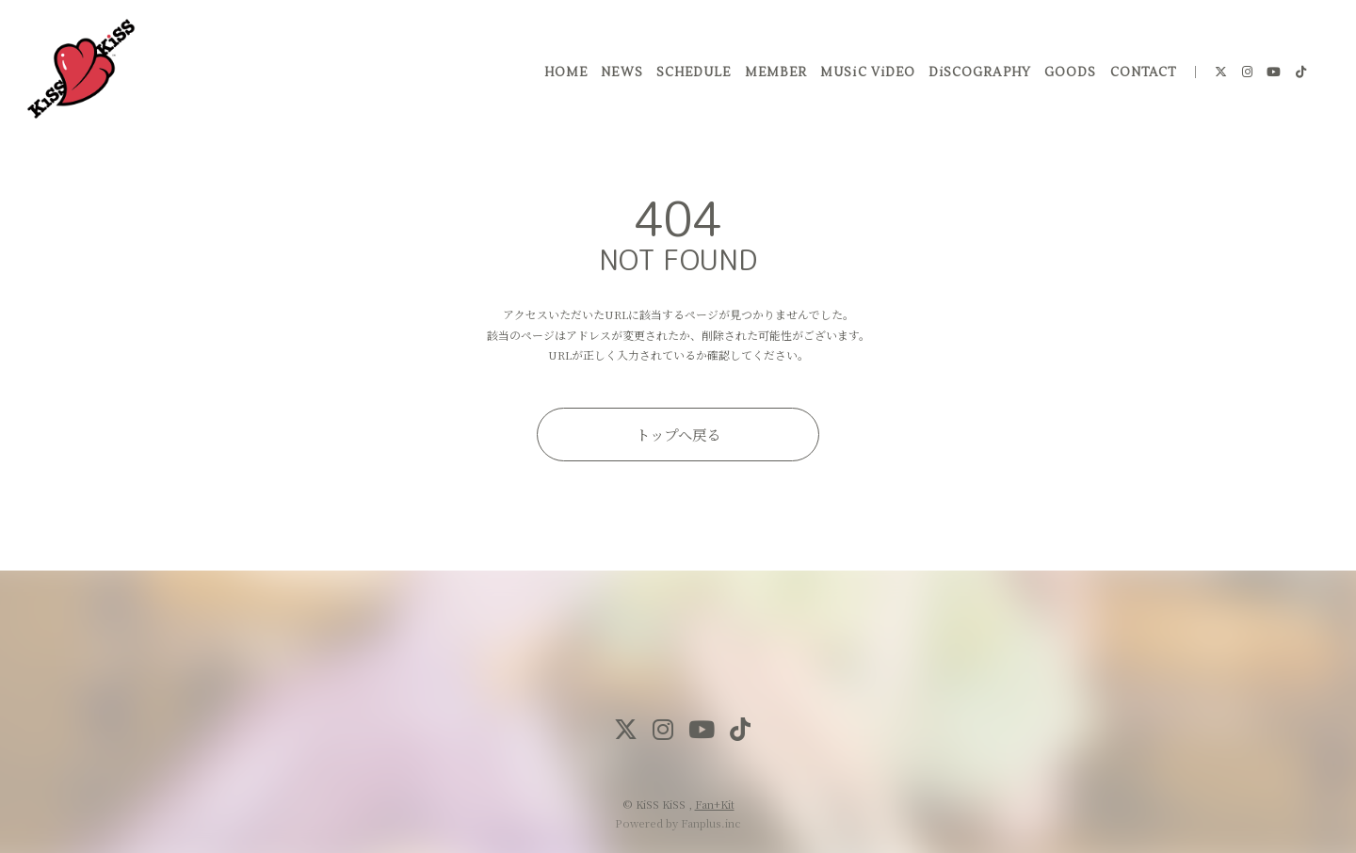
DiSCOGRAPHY (978, 74)
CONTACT (1141, 74)
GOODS (1069, 74)
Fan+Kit (714, 804)
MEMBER (774, 74)
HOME (565, 74)
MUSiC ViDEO (866, 74)
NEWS (620, 74)
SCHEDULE (692, 74)
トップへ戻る (678, 434)
